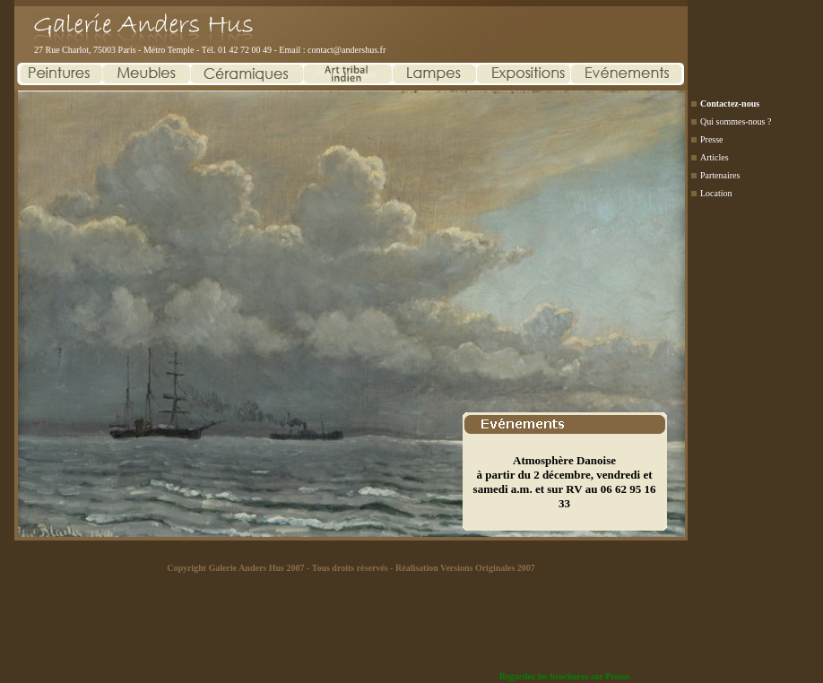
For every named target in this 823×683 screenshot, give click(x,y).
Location (716, 193)
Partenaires (720, 175)
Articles (714, 157)
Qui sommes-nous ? (735, 121)
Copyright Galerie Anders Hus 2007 (235, 568)
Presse (711, 139)
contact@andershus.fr (347, 50)
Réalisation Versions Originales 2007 (465, 568)
